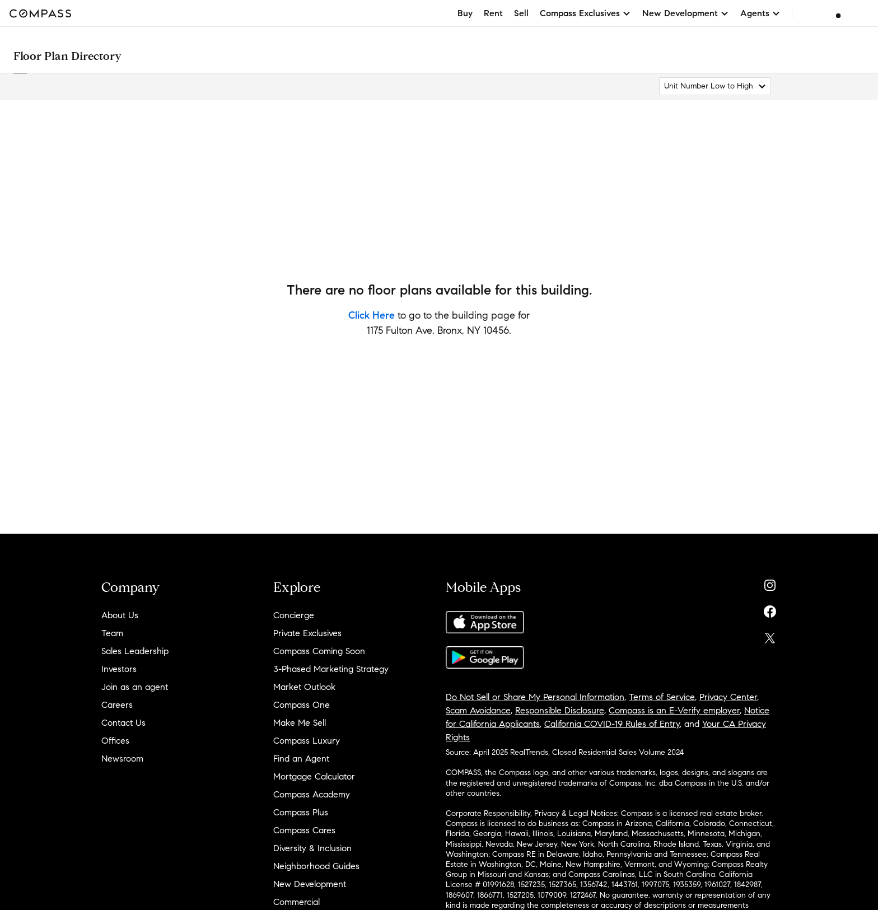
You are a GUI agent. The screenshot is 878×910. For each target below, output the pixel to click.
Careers (117, 704)
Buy (465, 13)
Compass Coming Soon (319, 651)
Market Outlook (304, 687)
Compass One (301, 704)
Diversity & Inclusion (312, 848)
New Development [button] (685, 13)
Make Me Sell (299, 722)
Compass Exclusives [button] (585, 13)
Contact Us (123, 722)
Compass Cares (304, 830)
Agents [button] (760, 13)
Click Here (371, 315)
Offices (115, 740)
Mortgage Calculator (314, 776)
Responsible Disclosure (559, 710)
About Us (119, 615)
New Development (309, 884)
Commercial (296, 902)
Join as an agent (134, 687)
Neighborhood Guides (316, 866)
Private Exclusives (307, 633)
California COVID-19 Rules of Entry (612, 723)
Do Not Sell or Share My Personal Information (535, 697)
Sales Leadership (135, 651)
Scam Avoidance (478, 710)
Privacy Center (728, 697)
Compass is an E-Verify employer (674, 710)
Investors (119, 669)
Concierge (293, 615)
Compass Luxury (306, 740)
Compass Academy (311, 794)
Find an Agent (301, 758)
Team (112, 633)
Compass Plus (300, 812)
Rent (493, 13)
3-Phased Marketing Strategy (331, 669)
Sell (521, 13)
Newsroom (122, 758)
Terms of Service (662, 697)
